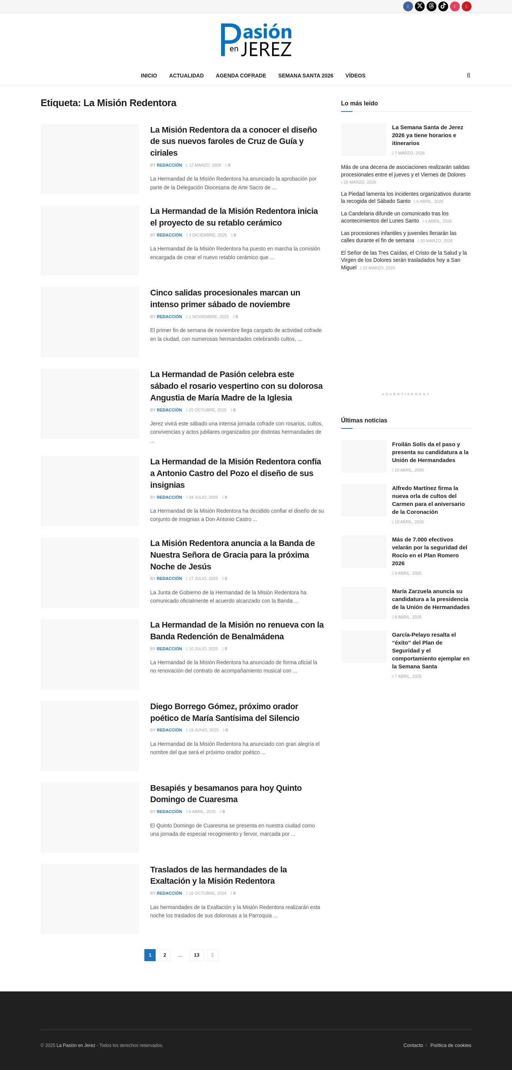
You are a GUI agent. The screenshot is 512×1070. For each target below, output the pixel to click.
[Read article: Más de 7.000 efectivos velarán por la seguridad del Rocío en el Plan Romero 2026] (364, 551)
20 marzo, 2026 (435, 240)
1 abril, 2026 (437, 221)
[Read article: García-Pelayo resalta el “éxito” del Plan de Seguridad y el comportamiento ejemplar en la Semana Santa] (364, 647)
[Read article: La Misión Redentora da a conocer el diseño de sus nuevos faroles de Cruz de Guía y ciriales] (90, 159)
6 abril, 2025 (201, 811)
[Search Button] (469, 75)
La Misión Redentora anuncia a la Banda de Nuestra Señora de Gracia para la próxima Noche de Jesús (232, 554)
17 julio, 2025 (202, 578)
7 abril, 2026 (407, 676)
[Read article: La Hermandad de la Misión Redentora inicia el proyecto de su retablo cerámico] (90, 241)
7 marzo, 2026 (408, 153)
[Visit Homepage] (256, 39)
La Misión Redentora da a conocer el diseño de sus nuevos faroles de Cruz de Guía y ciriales (233, 141)
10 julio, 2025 (202, 648)
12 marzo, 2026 (203, 165)
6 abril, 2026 (428, 201)
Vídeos (355, 76)
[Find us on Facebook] (408, 6)
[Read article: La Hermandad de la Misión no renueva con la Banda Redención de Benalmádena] (90, 654)
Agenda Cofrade (241, 76)
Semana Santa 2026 (306, 76)
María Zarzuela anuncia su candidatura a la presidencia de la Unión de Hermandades (431, 599)
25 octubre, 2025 (206, 410)
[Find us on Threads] (431, 6)
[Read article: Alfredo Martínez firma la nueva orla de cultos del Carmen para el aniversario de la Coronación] (364, 500)
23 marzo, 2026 (377, 268)
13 (196, 955)
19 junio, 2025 (202, 730)
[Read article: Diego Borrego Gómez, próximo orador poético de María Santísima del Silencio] (90, 736)
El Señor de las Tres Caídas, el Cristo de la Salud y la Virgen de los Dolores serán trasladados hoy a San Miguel (404, 260)
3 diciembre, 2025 (206, 235)
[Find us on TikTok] (443, 6)
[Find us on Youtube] (467, 6)
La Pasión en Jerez (76, 1045)
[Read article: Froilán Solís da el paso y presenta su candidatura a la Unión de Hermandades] (364, 456)
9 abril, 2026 (407, 573)
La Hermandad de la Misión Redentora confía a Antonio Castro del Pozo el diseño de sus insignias (235, 473)
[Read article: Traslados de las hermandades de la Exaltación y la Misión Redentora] (90, 899)
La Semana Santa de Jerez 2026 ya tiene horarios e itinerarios (427, 135)
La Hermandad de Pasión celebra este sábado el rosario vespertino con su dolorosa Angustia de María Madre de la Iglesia (236, 386)
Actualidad (186, 76)
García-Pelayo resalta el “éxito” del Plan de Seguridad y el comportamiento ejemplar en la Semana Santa (431, 650)
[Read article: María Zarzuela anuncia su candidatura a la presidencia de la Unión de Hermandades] (364, 603)
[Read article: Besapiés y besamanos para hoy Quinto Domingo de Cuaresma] (90, 817)
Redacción (169, 165)
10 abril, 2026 (408, 470)
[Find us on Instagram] (455, 6)
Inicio (149, 76)
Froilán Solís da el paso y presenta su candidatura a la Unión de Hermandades (430, 452)
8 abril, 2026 (407, 617)
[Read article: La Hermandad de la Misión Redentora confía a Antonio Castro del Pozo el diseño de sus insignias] (90, 491)
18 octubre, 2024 (206, 893)
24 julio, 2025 (202, 497)
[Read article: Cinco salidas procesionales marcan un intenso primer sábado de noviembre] (90, 322)
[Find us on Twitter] (420, 6)
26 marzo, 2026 (358, 182)
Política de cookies (450, 1045)
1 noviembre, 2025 (207, 316)
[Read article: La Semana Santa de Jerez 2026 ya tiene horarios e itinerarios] (364, 139)
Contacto (413, 1045)
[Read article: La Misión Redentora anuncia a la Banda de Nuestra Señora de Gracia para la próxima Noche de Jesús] (90, 573)
